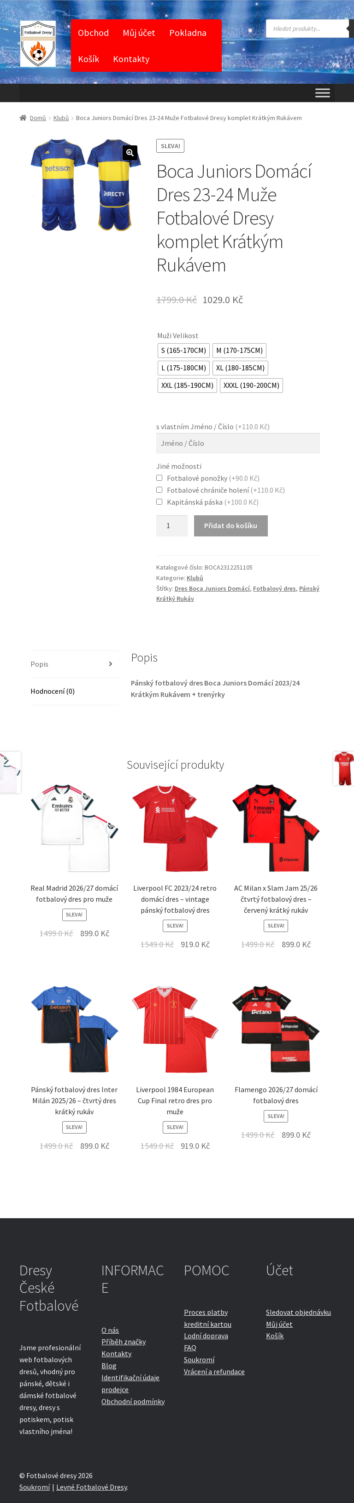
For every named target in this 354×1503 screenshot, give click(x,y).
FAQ (190, 1347)
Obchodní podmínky (133, 1401)
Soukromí (199, 1359)
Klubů (61, 118)
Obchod (93, 32)
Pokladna (187, 32)
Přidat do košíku (230, 525)
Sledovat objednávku (298, 1312)
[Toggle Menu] (322, 92)
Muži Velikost (178, 335)
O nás (110, 1330)
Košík (88, 58)
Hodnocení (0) (52, 691)
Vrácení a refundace (214, 1371)
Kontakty (131, 58)
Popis (39, 663)
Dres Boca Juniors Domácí (212, 588)
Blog (109, 1365)
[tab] (74, 664)
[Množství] (172, 525)
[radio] (183, 350)
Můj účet (139, 32)
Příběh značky (123, 1341)
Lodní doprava (206, 1335)
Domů (38, 118)
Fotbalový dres (274, 588)
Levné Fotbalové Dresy (91, 1486)
